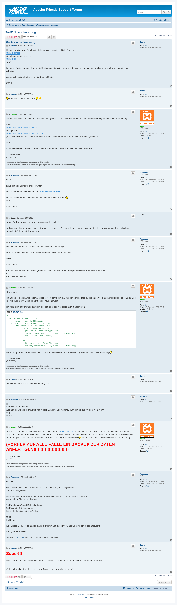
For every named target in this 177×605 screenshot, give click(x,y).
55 (146, 45)
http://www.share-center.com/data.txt (23, 127)
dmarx (142, 42)
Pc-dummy (144, 172)
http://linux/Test (13, 59)
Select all (18, 312)
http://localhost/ (66, 431)
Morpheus (144, 396)
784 (146, 178)
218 (146, 400)
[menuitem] (21, 20)
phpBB (80, 594)
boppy (142, 126)
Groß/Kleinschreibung (20, 32)
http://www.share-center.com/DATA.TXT (24, 133)
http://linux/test (13, 53)
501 (146, 132)
